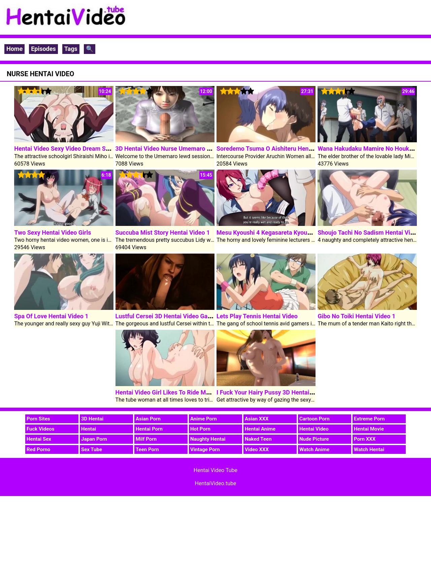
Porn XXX (364, 439)
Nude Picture (314, 439)
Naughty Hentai (208, 439)
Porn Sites (38, 419)
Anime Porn (203, 419)
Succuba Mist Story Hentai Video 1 (162, 232)
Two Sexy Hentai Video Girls (52, 232)
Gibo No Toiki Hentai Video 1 (356, 316)
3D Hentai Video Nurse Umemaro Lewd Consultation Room (195, 148)
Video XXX (257, 449)
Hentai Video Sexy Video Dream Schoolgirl (72, 148)
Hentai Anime (260, 429)
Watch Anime (314, 449)
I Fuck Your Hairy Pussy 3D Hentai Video (271, 392)
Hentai (88, 429)
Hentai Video (314, 429)
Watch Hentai (369, 449)
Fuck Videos (41, 429)
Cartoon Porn (314, 419)
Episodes (43, 48)
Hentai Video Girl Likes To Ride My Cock (169, 392)
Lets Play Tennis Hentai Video (257, 316)
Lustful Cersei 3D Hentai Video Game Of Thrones (181, 316)
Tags (70, 48)
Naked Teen (258, 439)
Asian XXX (256, 419)
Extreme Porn (369, 419)
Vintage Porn (205, 449)
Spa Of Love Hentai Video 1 (51, 316)
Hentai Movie (369, 429)
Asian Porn (148, 419)
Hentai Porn (149, 429)
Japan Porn (94, 439)
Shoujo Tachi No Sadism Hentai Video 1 (371, 232)
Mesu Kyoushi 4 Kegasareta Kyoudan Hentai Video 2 (288, 232)
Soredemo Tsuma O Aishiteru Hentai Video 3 (277, 148)
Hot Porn (200, 429)
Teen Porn (147, 449)
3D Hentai (92, 419)
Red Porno (38, 449)
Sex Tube (91, 449)
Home (14, 48)
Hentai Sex (39, 439)
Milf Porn (146, 439)
